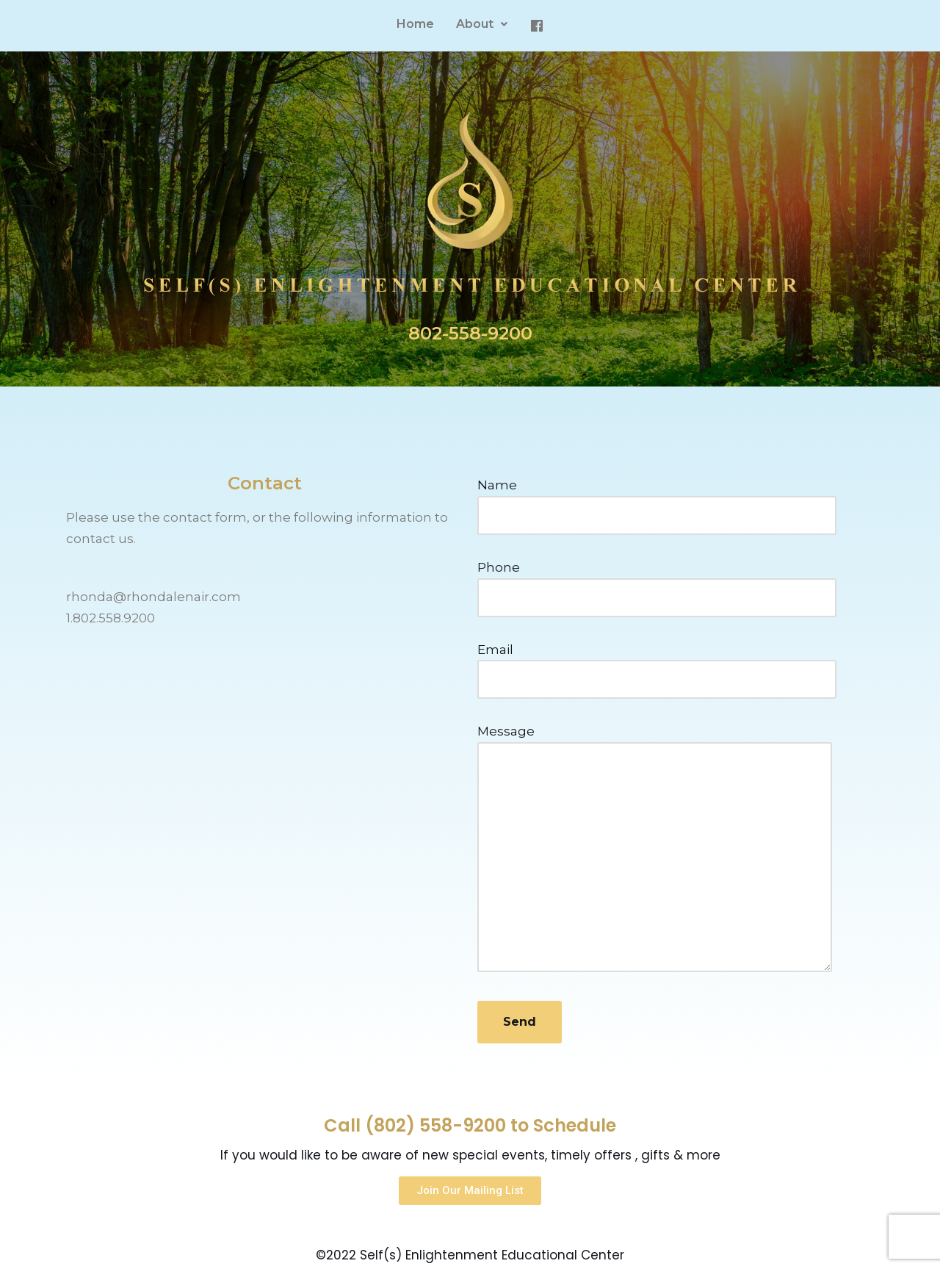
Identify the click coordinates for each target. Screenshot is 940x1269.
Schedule (574, 1125)
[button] (470, 1190)
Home (415, 24)
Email (656, 664)
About (481, 24)
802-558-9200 (470, 333)
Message (654, 849)
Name (656, 500)
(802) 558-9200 (435, 1125)
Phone (656, 582)
